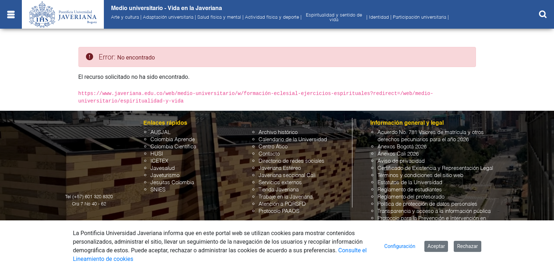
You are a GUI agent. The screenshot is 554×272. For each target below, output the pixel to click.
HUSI (156, 154)
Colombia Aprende (172, 139)
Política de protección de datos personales (427, 204)
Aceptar (436, 246)
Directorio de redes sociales (291, 161)
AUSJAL (160, 132)
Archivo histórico (278, 132)
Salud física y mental (219, 17)
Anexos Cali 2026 (398, 154)
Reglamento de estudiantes (409, 189)
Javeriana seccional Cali (287, 175)
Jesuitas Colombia (172, 182)
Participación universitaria (419, 17)
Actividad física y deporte (272, 17)
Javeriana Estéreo (280, 168)
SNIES (157, 189)
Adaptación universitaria (168, 17)
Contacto (269, 154)
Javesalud (162, 168)
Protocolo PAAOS (279, 211)
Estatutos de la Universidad (409, 182)
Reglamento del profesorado (410, 197)
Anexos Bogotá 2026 (402, 146)
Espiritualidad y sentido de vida (334, 17)
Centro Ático (273, 146)
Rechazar (467, 246)
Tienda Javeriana (279, 189)
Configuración (399, 246)
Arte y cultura (125, 17)
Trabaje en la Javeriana (286, 197)
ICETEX (159, 161)
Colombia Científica (173, 146)
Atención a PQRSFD (282, 204)
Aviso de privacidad (401, 161)
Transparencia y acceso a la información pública (434, 211)
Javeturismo (164, 175)
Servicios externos (280, 182)
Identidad (379, 17)
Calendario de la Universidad (293, 139)
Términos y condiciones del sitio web (420, 175)
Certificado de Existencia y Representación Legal (435, 168)
